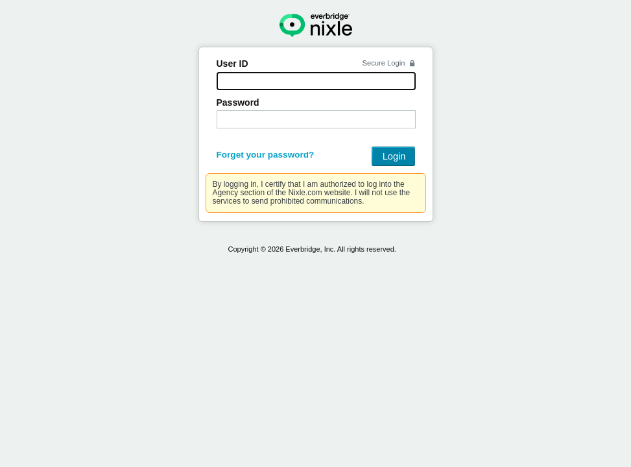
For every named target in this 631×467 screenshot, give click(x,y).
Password (238, 102)
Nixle (316, 25)
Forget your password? (266, 155)
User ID (232, 63)
